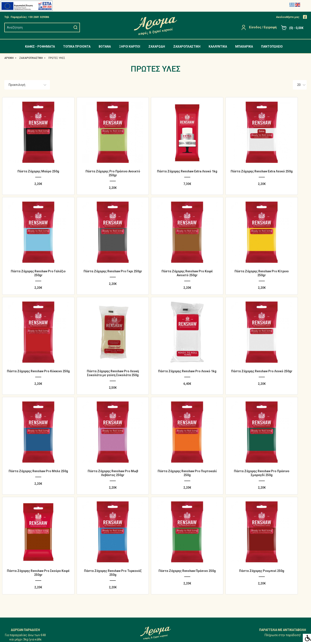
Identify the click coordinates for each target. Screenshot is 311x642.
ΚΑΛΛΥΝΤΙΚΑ (218, 46)
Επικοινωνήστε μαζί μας (176, 566)
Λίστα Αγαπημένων (172, 550)
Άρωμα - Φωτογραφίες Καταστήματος (262, 534)
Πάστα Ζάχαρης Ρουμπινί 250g (279, 428)
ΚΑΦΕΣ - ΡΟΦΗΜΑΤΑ (40, 46)
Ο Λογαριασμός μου (172, 534)
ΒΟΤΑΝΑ (105, 46)
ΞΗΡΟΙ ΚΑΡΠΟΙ (129, 46)
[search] (38, 27)
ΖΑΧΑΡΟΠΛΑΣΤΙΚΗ (186, 46)
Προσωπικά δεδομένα (251, 550)
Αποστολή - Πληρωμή (251, 542)
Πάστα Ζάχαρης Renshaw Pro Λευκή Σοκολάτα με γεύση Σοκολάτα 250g (279, 253)
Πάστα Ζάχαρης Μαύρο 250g (32, 160)
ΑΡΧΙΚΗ (9, 57)
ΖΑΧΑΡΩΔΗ (156, 46)
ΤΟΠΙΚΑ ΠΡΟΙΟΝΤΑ (76, 46)
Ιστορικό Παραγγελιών (174, 542)
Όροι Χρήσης (245, 558)
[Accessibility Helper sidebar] (307, 638)
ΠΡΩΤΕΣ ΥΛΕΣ (56, 57)
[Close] (305, 17)
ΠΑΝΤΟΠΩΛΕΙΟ (272, 46)
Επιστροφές (167, 558)
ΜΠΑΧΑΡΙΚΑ (244, 46)
